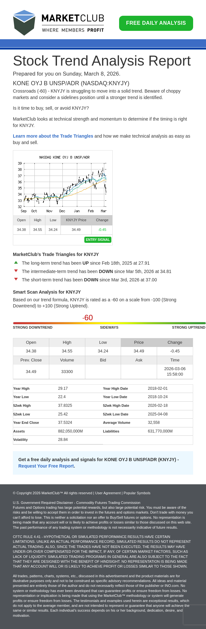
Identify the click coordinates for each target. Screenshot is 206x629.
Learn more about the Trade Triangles (53, 136)
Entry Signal (98, 240)
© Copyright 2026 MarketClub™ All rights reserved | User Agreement (67, 493)
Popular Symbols (137, 493)
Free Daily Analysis (156, 23)
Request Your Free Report (46, 466)
